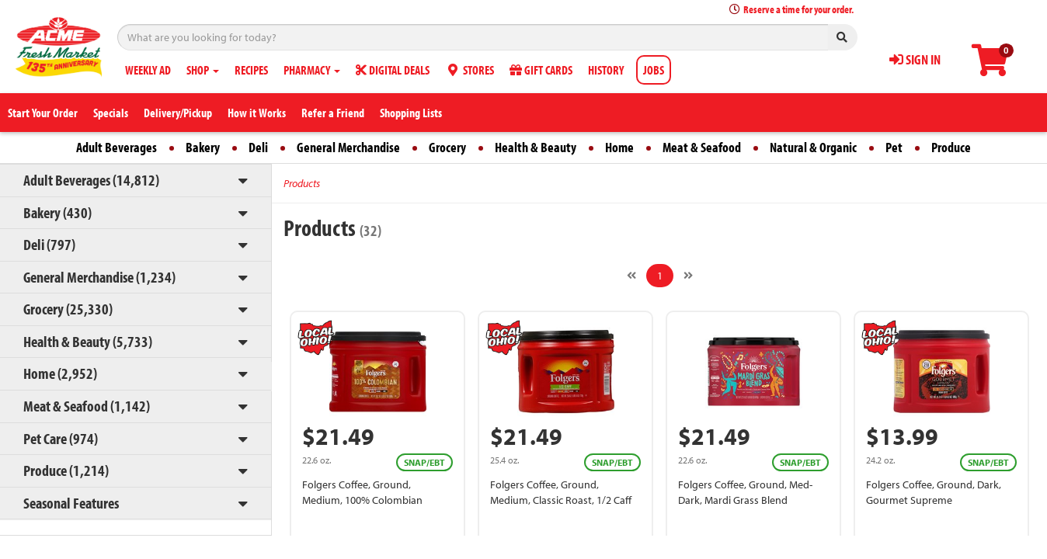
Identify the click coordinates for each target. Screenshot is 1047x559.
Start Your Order (43, 112)
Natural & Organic (813, 147)
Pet (894, 147)
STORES (469, 70)
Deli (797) (49, 244)
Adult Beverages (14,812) (91, 179)
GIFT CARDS (541, 70)
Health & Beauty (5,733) (87, 341)
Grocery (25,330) (68, 308)
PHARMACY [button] (311, 70)
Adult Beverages (116, 147)
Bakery (203, 147)
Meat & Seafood (702, 147)
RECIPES (251, 70)
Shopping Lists (411, 112)
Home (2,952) (60, 373)
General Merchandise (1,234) (99, 276)
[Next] (688, 275)
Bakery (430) (57, 212)
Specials (110, 112)
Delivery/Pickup (178, 112)
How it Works (257, 112)
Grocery (447, 147)
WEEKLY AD (148, 70)
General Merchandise (348, 147)
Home (619, 147)
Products (301, 183)
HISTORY (606, 70)
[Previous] (631, 275)
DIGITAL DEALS (393, 70)
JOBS (653, 70)
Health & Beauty (535, 147)
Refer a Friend (332, 112)
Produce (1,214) (66, 470)
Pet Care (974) (60, 438)
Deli (258, 147)
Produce (951, 147)
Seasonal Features (71, 502)
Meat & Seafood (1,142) (86, 405)
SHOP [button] (202, 70)
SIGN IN (915, 59)
